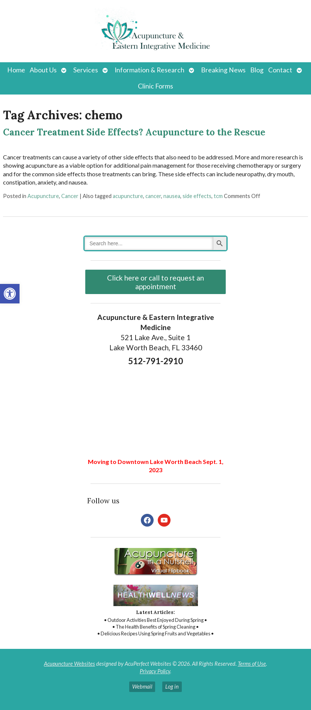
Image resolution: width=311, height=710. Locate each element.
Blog (257, 70)
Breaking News (223, 70)
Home (16, 70)
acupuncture (128, 196)
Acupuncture (43, 196)
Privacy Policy (155, 671)
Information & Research (149, 70)
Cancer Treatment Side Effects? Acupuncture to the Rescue (134, 132)
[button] (10, 293)
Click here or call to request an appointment (155, 282)
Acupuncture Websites (69, 663)
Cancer (70, 196)
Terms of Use (252, 663)
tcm (218, 196)
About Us (43, 70)
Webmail (142, 686)
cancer (153, 196)
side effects (197, 196)
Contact (280, 70)
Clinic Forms (155, 86)
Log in (172, 686)
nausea (171, 196)
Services (85, 70)
